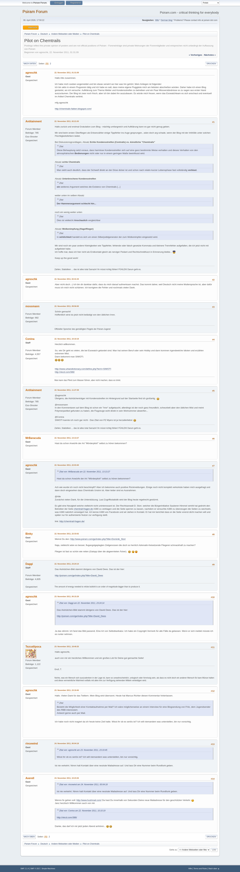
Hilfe (190, 869)
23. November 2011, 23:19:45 (67, 690)
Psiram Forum (35, 11)
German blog (166, 20)
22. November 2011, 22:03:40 (67, 465)
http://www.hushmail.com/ (89, 800)
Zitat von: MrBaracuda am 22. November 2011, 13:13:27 (84, 472)
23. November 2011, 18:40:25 (67, 646)
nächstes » (210, 55)
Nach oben (29, 837)
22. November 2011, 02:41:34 (67, 279)
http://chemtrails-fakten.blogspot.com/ (73, 109)
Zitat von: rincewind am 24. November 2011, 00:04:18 (83, 784)
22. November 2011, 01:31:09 (67, 73)
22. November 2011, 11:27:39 (67, 390)
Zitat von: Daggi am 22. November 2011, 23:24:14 (81, 603)
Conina (30, 339)
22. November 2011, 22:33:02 (67, 534)
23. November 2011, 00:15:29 (67, 596)
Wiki (157, 20)
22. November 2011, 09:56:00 (67, 306)
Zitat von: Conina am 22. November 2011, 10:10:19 (82, 811)
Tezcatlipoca (33, 646)
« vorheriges (195, 55)
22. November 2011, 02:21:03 (67, 121)
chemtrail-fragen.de (83, 509)
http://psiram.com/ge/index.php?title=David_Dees (79, 575)
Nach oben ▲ (214, 869)
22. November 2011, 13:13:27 (67, 438)
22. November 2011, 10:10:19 (67, 339)
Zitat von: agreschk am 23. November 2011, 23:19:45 (83, 750)
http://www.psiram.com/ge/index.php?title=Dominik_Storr (98, 539)
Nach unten (30, 64)
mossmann (32, 306)
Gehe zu (173, 849)
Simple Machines (48, 869)
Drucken (211, 64)
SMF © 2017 (35, 869)
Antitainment (34, 121)
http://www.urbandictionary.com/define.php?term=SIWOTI (83, 369)
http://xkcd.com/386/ (65, 372)
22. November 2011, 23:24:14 (67, 564)
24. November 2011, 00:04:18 (67, 743)
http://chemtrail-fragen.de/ (72, 521)
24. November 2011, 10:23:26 (67, 778)
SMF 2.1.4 (25, 869)
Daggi (29, 564)
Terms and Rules (200, 869)
